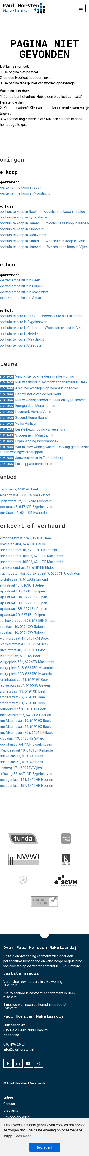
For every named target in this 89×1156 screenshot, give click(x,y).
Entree (8, 1097)
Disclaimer (11, 1110)
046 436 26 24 (14, 1044)
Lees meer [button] (22, 1136)
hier (62, 119)
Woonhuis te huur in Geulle (65, 328)
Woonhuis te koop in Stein (65, 241)
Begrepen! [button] (44, 1147)
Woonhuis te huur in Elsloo (62, 316)
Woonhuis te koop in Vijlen (67, 247)
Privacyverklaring (16, 1117)
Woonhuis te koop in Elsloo (64, 211)
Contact (9, 1104)
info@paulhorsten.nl (18, 1049)
